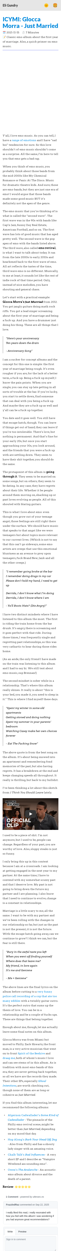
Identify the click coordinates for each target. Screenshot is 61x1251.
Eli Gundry (10, 5)
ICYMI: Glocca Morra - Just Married (30, 22)
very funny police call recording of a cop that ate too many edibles (30, 996)
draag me (9, 1058)
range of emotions (24, 140)
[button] (30, 814)
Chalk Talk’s (26, 1154)
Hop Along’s (32, 1139)
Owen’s (22, 1169)
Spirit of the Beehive (31, 1053)
